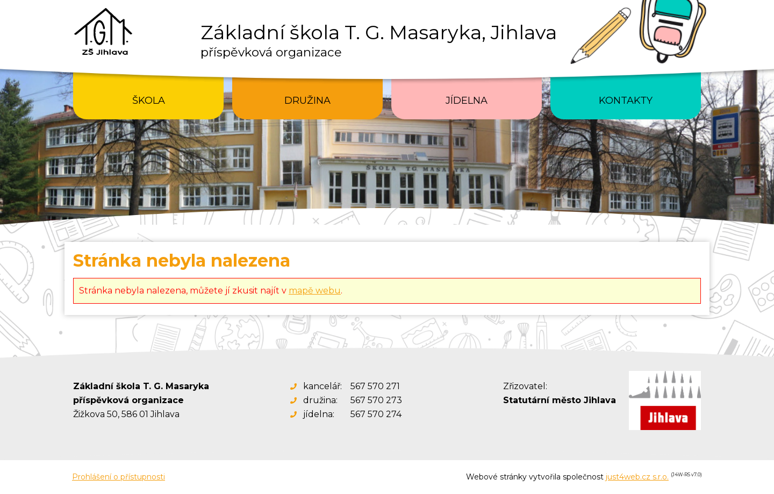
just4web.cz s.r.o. (637, 477)
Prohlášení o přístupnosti (118, 477)
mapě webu (315, 290)
